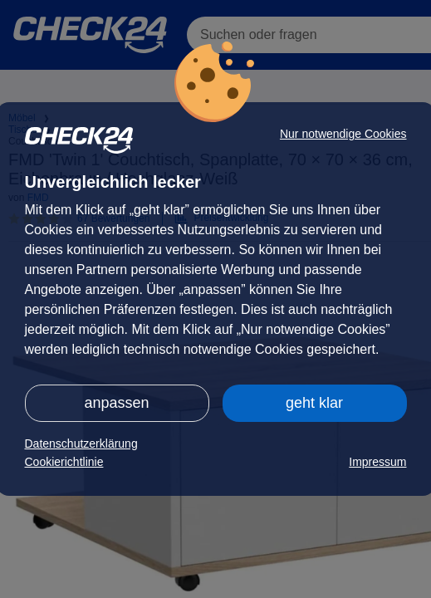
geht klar (314, 403)
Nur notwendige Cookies (343, 133)
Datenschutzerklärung (81, 443)
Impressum (377, 461)
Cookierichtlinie (64, 461)
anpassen (116, 403)
